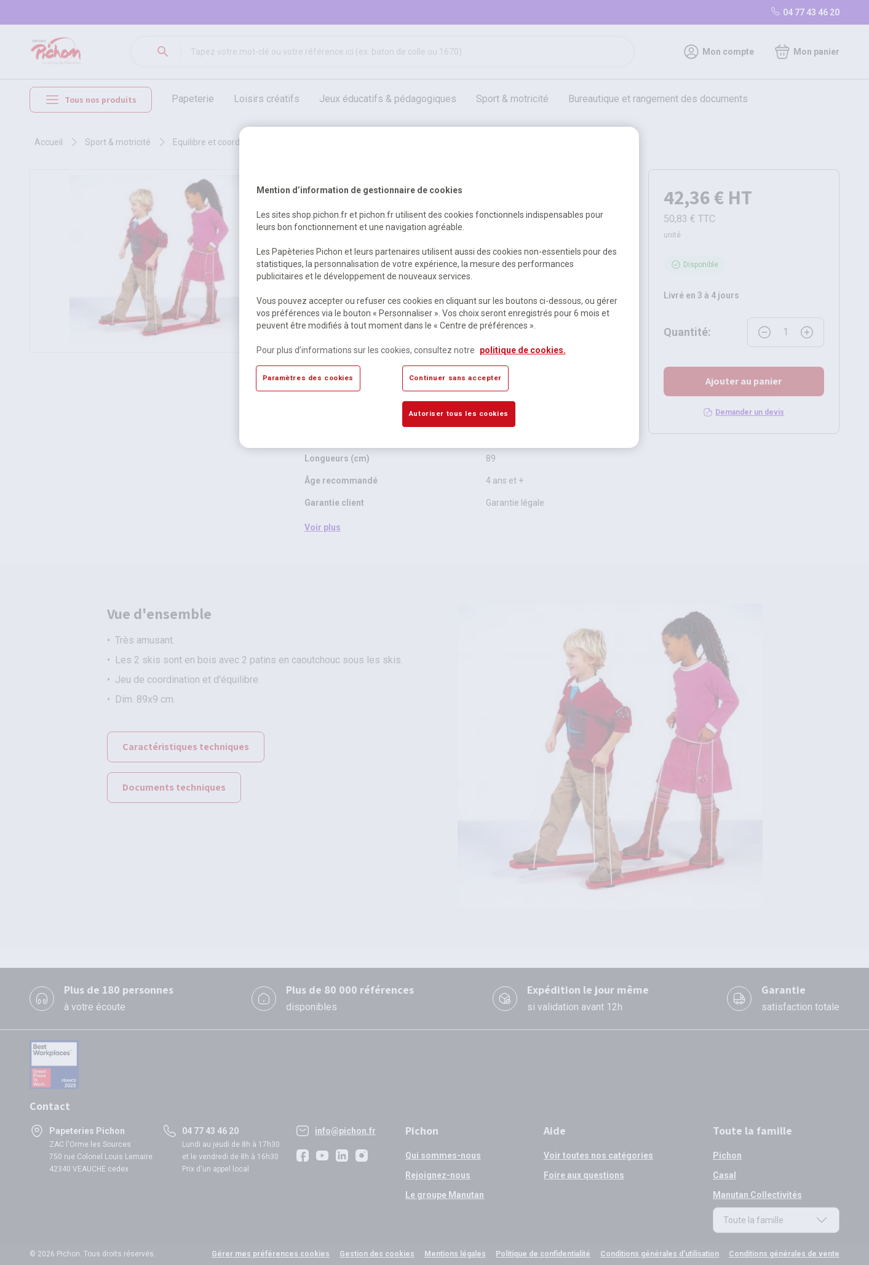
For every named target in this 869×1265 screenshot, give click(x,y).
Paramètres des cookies (308, 377)
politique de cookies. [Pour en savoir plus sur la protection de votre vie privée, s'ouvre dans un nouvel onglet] (523, 350)
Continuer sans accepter (455, 377)
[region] (439, 287)
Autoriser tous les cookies (459, 413)
